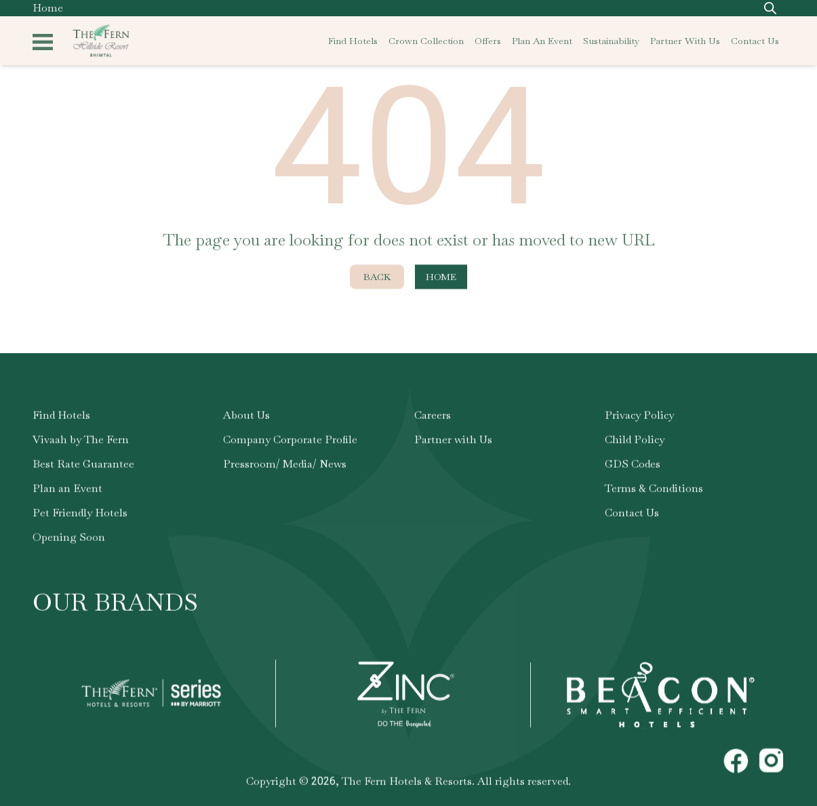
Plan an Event (67, 490)
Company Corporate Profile (290, 442)
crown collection (426, 41)
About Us (246, 417)
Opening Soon (69, 539)
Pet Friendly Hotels (80, 515)
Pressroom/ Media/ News (284, 466)
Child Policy (634, 442)
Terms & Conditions (654, 490)
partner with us (685, 41)
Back (377, 279)
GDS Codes (632, 466)
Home (48, 8)
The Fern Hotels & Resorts (407, 783)
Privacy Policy (639, 417)
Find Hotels (61, 417)
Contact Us (632, 515)
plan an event (542, 41)
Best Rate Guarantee (83, 466)
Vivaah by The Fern (81, 442)
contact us (755, 41)
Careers (432, 417)
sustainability (611, 41)
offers (488, 41)
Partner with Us (453, 442)
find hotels (353, 41)
